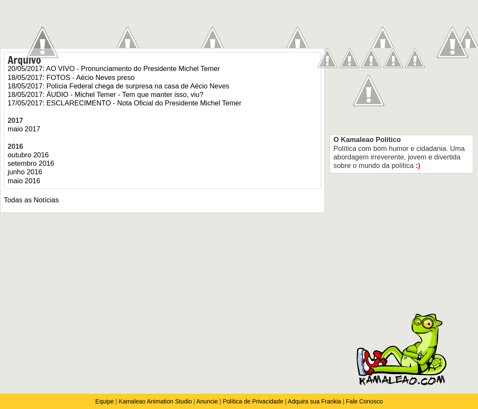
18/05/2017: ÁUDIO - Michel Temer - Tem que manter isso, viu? (105, 94)
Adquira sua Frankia (314, 401)
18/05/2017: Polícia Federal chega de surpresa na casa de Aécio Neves (118, 86)
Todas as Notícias (31, 200)
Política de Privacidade (253, 401)
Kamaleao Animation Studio (155, 401)
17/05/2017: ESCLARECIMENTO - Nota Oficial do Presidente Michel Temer (125, 103)
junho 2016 (25, 172)
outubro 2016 (28, 155)
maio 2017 (24, 129)
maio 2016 (24, 181)
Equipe (105, 401)
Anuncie (207, 401)
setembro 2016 (31, 163)
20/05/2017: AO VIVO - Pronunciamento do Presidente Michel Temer (114, 68)
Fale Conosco (364, 401)
